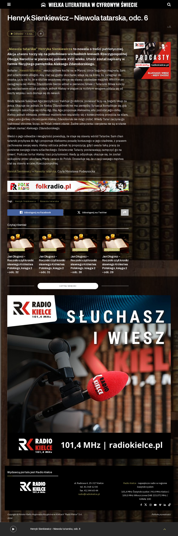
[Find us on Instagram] (150, 505)
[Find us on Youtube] (155, 505)
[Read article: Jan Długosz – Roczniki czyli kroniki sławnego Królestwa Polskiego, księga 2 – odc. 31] (52, 243)
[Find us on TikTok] (169, 505)
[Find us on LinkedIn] (165, 505)
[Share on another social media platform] (125, 212)
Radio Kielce (129, 483)
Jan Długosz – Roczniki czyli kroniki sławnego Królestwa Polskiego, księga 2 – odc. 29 (115, 264)
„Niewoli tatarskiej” (30, 70)
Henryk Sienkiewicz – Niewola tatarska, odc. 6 (55, 529)
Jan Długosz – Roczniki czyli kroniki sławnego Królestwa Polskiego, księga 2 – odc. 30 (84, 264)
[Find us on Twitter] (145, 505)
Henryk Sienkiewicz (19, 171)
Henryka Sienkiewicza (55, 49)
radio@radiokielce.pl (89, 494)
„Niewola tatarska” (22, 49)
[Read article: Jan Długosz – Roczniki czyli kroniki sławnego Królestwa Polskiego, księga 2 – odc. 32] (20, 243)
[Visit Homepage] (89, 4)
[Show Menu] (9, 4)
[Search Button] (169, 4)
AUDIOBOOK (17, 249)
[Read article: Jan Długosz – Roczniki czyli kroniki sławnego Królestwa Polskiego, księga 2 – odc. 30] (84, 243)
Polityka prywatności (161, 514)
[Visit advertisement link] (152, 60)
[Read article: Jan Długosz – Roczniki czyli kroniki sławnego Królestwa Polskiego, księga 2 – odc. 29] (115, 243)
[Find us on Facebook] (141, 505)
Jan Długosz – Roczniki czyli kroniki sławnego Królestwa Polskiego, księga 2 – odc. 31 (52, 264)
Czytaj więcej (67, 286)
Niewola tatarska (45, 171)
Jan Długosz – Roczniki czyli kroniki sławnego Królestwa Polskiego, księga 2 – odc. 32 (20, 264)
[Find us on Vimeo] (160, 505)
